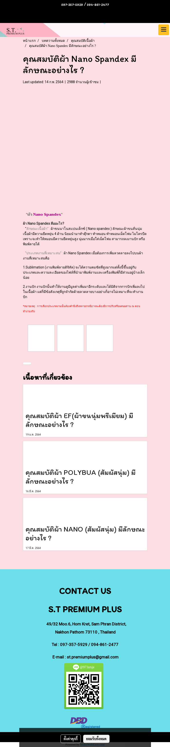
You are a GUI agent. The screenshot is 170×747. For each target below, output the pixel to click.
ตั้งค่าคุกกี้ (71, 738)
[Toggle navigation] (163, 29)
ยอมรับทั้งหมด (96, 738)
